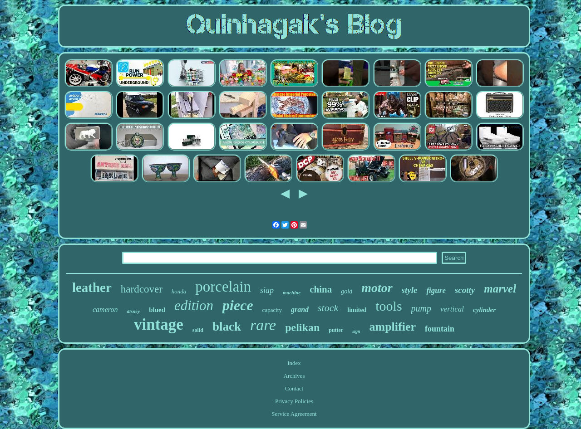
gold (346, 291)
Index (294, 363)
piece (237, 305)
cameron (105, 309)
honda (179, 291)
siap (267, 290)
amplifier (392, 326)
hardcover (141, 289)
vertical (452, 309)
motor (376, 288)
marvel (500, 289)
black (226, 326)
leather (92, 287)
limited (356, 310)
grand (300, 309)
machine (291, 292)
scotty (465, 290)
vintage (158, 324)
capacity (272, 310)
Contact (294, 388)
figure (436, 290)
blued (157, 309)
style (410, 290)
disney (133, 311)
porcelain (223, 286)
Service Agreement (293, 413)
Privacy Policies (294, 401)
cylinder (484, 309)
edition (193, 305)
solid (197, 330)
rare (263, 325)
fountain (439, 328)
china (321, 289)
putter (336, 330)
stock (328, 307)
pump (421, 308)
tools (388, 305)
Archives (294, 375)
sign (356, 331)
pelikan (302, 327)
